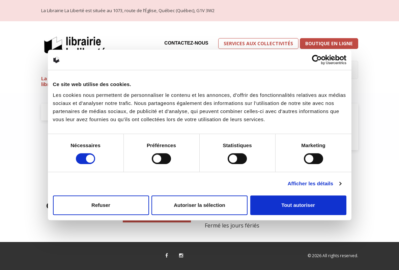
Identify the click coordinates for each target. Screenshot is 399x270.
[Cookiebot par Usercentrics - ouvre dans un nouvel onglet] (316, 60)
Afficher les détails (310, 183)
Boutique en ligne (329, 43)
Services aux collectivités (258, 43)
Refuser (100, 205)
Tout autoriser (298, 205)
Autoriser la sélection (199, 205)
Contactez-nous (186, 43)
